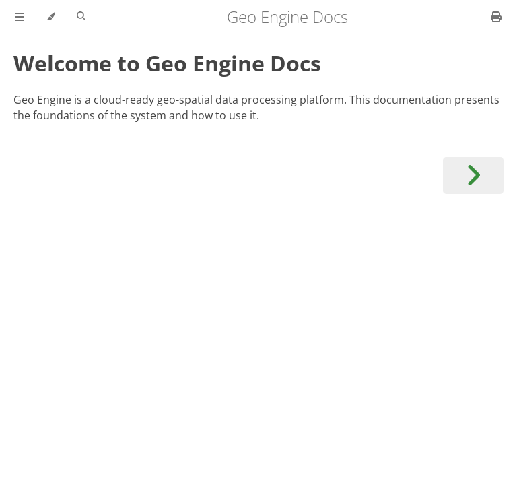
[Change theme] (51, 17)
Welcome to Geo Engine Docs (167, 62)
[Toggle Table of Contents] (19, 17)
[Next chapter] (473, 175)
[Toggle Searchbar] (81, 17)
